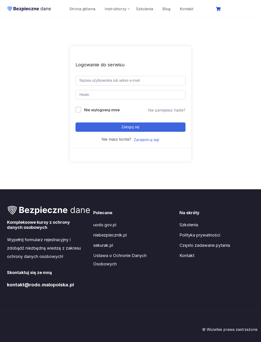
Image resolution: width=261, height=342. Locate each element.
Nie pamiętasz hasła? (166, 110)
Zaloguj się (130, 127)
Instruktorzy (116, 9)
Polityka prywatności (199, 235)
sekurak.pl (103, 245)
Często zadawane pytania (204, 245)
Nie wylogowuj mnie (102, 110)
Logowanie (237, 9)
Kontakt (186, 9)
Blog (166, 9)
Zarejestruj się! (146, 139)
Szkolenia (144, 9)
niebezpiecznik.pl (110, 235)
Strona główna (82, 9)
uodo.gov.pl (104, 224)
